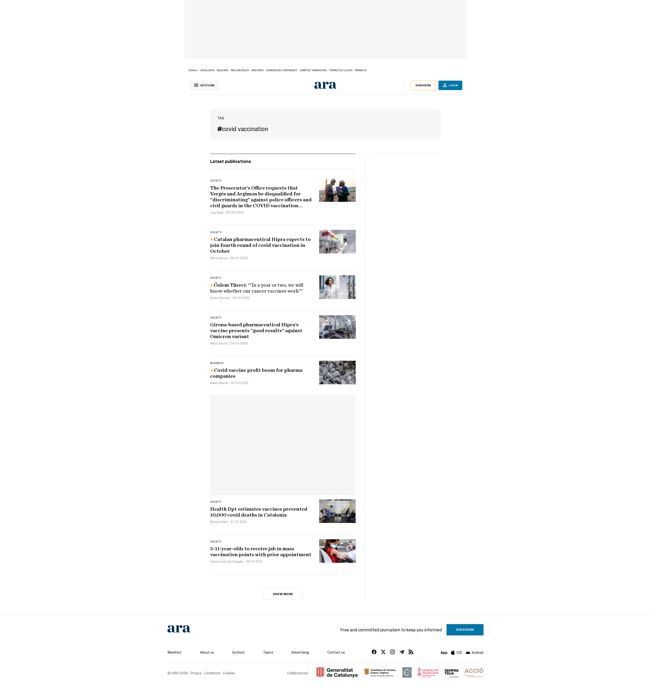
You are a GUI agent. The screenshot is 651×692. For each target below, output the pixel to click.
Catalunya (207, 70)
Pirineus (361, 70)
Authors (238, 652)
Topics (268, 652)
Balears (222, 70)
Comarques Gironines (281, 70)
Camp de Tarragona (313, 70)
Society (215, 180)
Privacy (196, 673)
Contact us (336, 652)
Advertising (300, 652)
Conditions (212, 673)
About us (207, 652)
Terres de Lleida (340, 70)
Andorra (257, 70)
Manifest (174, 652)
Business (217, 363)
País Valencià (240, 70)
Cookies (229, 673)
